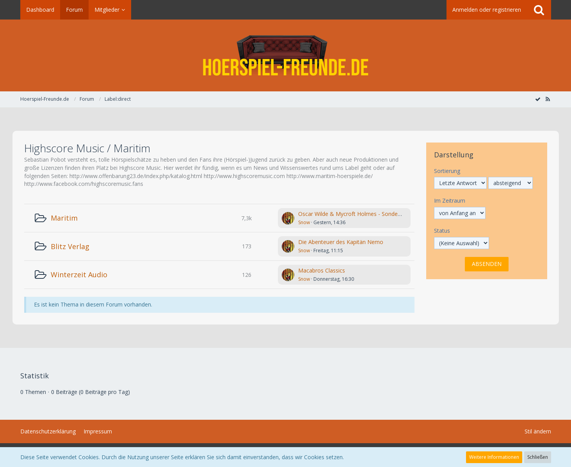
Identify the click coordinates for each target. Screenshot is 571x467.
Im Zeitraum (449, 200)
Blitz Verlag (70, 246)
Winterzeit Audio (79, 274)
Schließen (537, 457)
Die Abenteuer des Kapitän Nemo (340, 242)
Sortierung (447, 171)
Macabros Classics (321, 270)
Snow (304, 222)
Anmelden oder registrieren (486, 9)
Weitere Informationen (494, 457)
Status (442, 230)
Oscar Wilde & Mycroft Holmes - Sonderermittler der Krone (373, 213)
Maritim (64, 218)
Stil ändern (538, 431)
